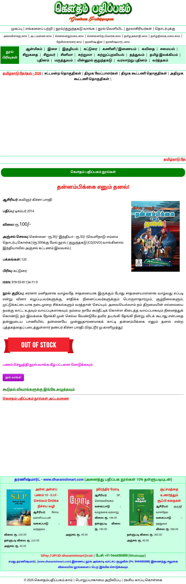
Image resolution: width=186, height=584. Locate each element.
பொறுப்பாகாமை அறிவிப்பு (98, 580)
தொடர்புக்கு (165, 29)
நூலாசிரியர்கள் (139, 29)
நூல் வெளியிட (110, 29)
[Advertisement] (93, 119)
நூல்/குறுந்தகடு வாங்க (75, 29)
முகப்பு (16, 29)
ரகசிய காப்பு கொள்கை (143, 580)
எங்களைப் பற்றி (39, 29)
